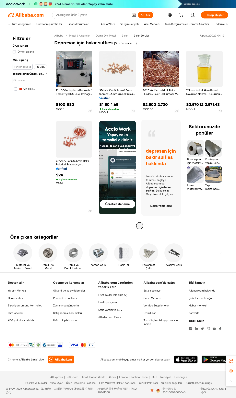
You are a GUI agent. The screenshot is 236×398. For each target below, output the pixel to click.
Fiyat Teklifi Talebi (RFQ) (112, 294)
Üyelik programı (107, 302)
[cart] (182, 15)
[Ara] (145, 15)
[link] (231, 361)
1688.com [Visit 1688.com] (72, 377)
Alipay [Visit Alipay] (112, 377)
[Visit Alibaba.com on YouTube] (214, 328)
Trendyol (165, 377)
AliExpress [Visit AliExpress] (56, 377)
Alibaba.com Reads (110, 317)
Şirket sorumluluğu (200, 298)
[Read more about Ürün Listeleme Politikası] (80, 383)
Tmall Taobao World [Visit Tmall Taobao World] (93, 377)
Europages (180, 377)
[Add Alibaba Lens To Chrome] (61, 359)
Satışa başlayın (152, 290)
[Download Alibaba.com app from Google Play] (215, 359)
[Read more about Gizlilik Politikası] (147, 383)
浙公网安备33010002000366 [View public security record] (173, 390)
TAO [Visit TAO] (154, 377)
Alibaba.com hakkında (202, 290)
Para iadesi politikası (65, 298)
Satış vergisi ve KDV (110, 309)
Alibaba (58, 35)
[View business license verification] (152, 390)
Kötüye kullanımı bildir (21, 320)
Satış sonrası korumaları (67, 313)
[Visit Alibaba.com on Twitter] (202, 328)
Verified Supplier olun (157, 305)
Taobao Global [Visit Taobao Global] (139, 377)
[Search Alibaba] (92, 15)
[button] (134, 15)
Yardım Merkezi (17, 290)
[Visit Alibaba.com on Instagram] (208, 328)
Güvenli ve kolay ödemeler (69, 290)
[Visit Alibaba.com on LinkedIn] (196, 328)
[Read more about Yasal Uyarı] (55, 383)
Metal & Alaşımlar (79, 35)
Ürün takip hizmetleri (65, 320)
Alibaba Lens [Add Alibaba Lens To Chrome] (28, 359)
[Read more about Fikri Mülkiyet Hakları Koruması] (116, 383)
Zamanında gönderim (66, 305)
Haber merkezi (197, 305)
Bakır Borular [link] (141, 35)
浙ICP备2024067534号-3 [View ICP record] (213, 390)
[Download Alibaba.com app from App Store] (186, 359)
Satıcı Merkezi (152, 298)
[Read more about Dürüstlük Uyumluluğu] (197, 383)
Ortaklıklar (150, 313)
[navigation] (30, 131)
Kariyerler (194, 313)
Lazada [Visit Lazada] (123, 377)
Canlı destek (15, 298)
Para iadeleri (15, 313)
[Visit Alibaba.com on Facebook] (190, 328)
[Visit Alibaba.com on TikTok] (220, 328)
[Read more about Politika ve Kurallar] (35, 383)
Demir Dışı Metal (106, 35)
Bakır (125, 35)
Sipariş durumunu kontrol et (25, 305)
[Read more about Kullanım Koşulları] (170, 383)
